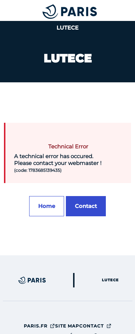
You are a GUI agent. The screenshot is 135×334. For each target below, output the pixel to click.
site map (67, 326)
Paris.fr (39, 326)
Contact (95, 326)
